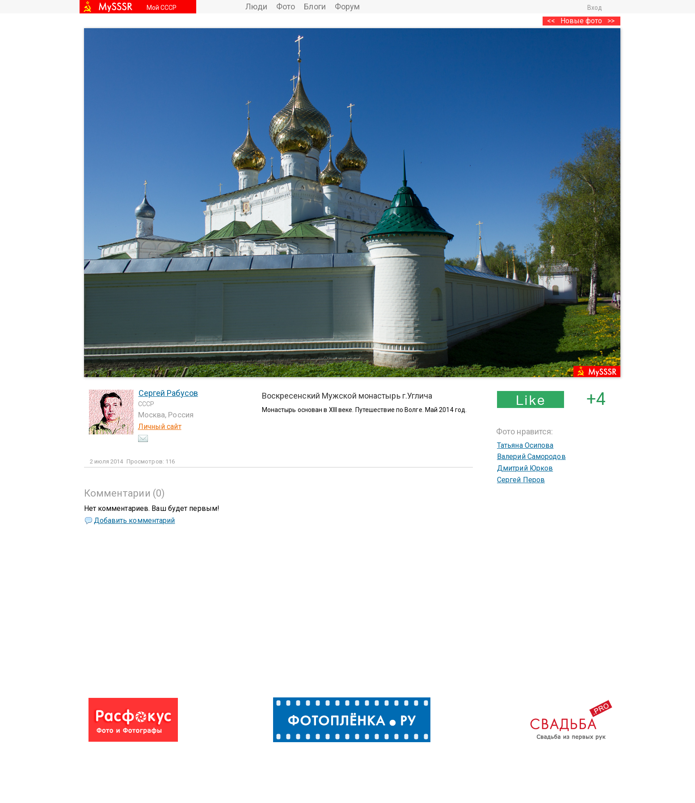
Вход (594, 7)
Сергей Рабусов (168, 393)
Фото (285, 6)
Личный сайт (159, 426)
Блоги (315, 6)
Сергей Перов (521, 480)
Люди (256, 6)
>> (611, 21)
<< (551, 21)
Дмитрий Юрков (525, 468)
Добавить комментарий (134, 520)
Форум (347, 6)
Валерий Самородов (531, 456)
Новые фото (581, 21)
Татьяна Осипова (525, 445)
